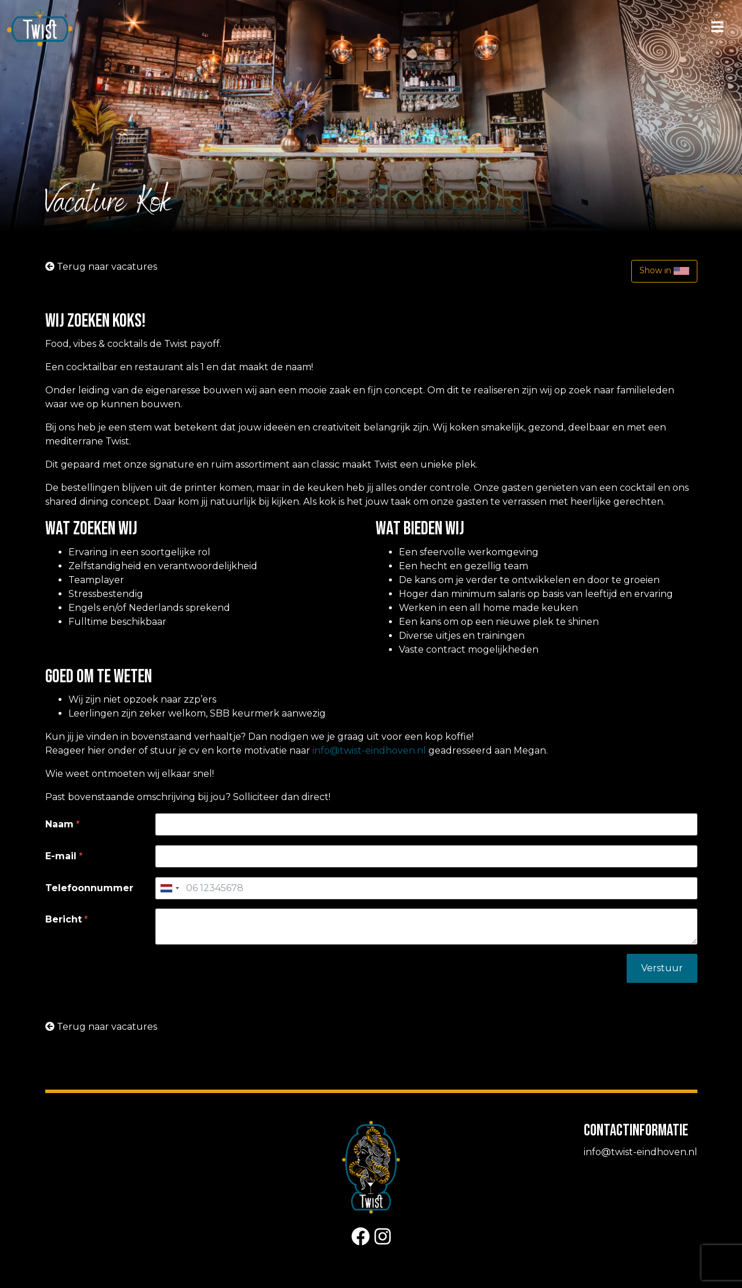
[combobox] (169, 888)
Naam (59, 824)
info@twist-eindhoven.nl (369, 750)
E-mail (61, 856)
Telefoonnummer (89, 887)
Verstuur (662, 968)
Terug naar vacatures (101, 266)
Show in (664, 271)
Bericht (63, 919)
